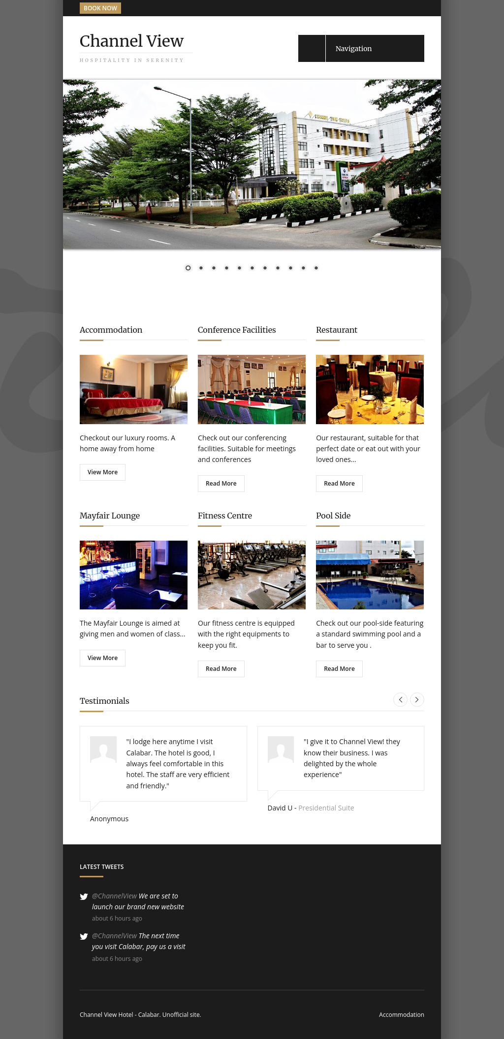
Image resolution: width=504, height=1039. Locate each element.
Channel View (132, 41)
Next (417, 700)
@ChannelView (114, 895)
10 (303, 268)
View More (103, 472)
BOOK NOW (100, 8)
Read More (221, 483)
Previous (400, 700)
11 (316, 268)
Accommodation (401, 1014)
